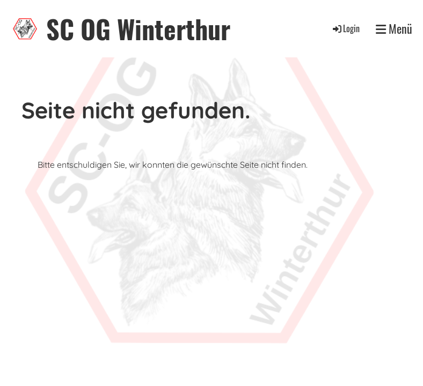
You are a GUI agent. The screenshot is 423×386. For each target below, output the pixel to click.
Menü (394, 28)
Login (345, 28)
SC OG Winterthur (138, 29)
